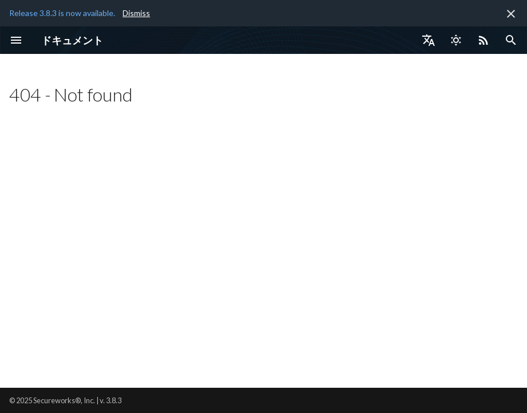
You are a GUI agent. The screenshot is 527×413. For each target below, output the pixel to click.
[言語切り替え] (428, 40)
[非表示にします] (511, 14)
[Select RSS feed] (483, 40)
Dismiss (136, 13)
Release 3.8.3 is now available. (62, 13)
